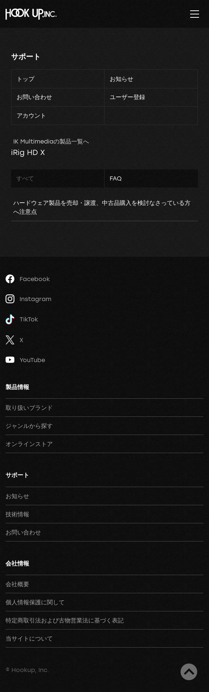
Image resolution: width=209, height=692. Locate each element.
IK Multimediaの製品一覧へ (51, 141)
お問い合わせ (34, 97)
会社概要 (17, 584)
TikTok (22, 319)
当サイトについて (29, 638)
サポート (26, 56)
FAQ (115, 178)
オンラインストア (29, 444)
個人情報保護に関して (35, 602)
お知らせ (121, 79)
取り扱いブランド (29, 408)
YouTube (25, 360)
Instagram (28, 298)
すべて (25, 178)
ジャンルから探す (29, 426)
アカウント (31, 115)
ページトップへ (189, 672)
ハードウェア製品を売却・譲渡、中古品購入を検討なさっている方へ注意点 (102, 207)
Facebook (28, 278)
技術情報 (17, 514)
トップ (25, 79)
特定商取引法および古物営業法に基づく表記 (65, 620)
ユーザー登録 (127, 97)
